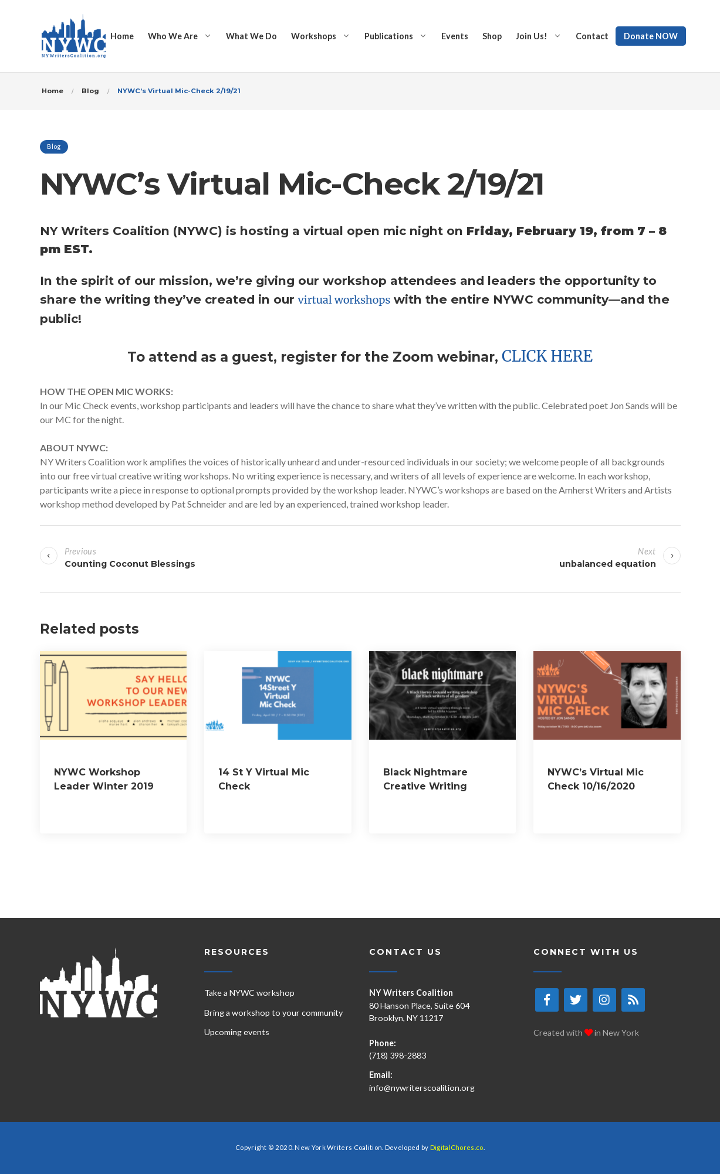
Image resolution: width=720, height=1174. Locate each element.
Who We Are (173, 36)
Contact (592, 36)
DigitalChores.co (457, 1147)
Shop (492, 36)
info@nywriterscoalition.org (422, 1088)
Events (454, 36)
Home (122, 36)
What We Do (251, 36)
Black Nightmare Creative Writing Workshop (425, 786)
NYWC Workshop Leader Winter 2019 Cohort (104, 786)
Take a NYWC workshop (249, 993)
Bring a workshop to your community (273, 1013)
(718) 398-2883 (397, 1055)
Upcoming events (236, 1032)
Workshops (313, 36)
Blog (54, 146)
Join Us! (531, 36)
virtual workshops (344, 300)
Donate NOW (651, 36)
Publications (388, 36)
